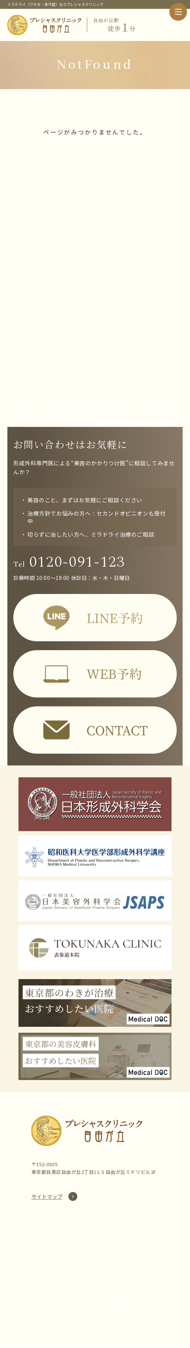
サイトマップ (46, 1197)
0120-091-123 (69, 562)
